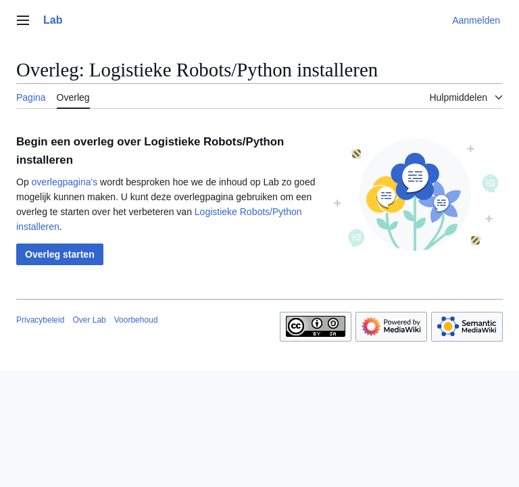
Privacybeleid (40, 320)
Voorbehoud (136, 320)
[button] (59, 254)
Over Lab (88, 320)
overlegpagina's (65, 182)
